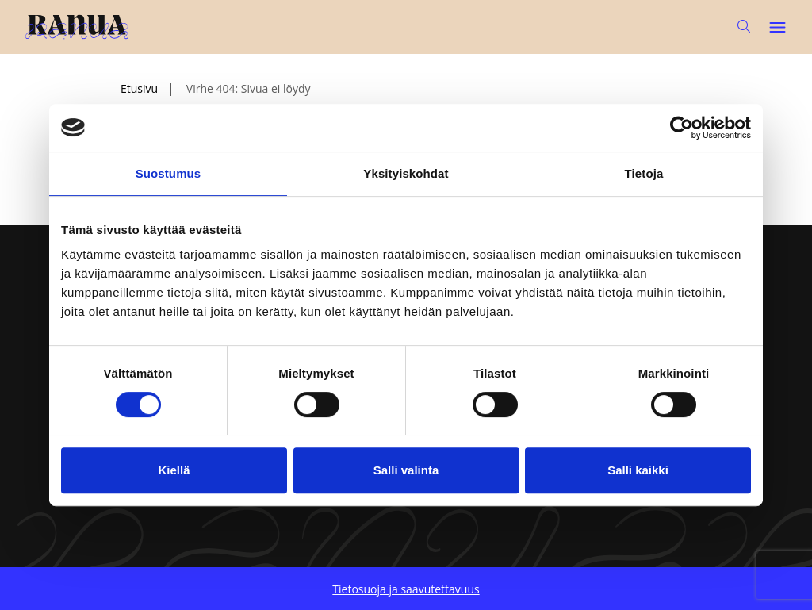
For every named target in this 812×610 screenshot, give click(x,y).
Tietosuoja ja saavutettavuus (405, 589)
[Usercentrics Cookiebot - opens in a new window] (681, 128)
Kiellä (174, 470)
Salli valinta (406, 470)
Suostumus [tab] (168, 173)
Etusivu (139, 88)
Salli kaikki (637, 470)
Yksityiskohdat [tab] (405, 173)
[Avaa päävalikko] (777, 26)
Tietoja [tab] (644, 173)
